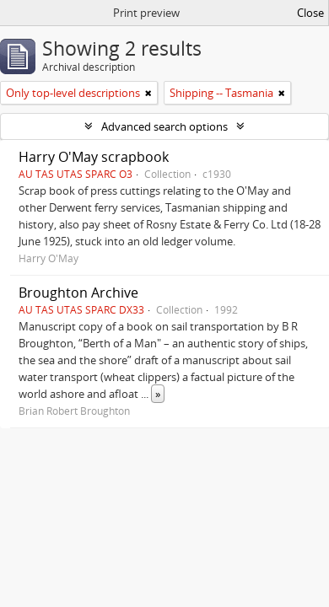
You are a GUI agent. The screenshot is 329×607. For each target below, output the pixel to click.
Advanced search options (164, 126)
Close (310, 12)
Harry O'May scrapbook (94, 157)
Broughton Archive (78, 292)
